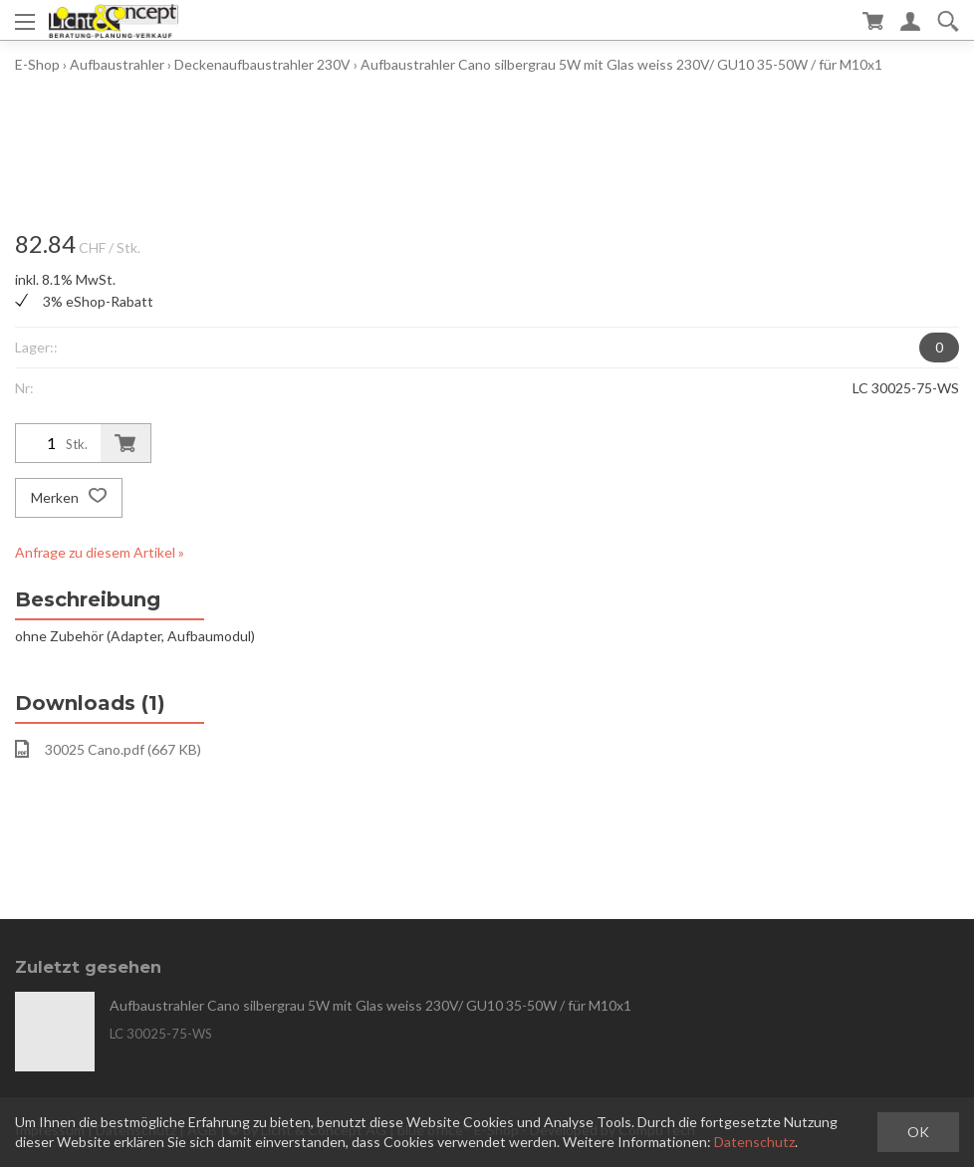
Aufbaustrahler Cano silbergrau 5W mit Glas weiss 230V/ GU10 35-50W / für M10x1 (621, 64)
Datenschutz (754, 1141)
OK (918, 1131)
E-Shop (37, 64)
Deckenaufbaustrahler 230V (262, 64)
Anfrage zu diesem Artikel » (99, 552)
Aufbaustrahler (117, 64)
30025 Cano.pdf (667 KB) (108, 749)
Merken (69, 498)
